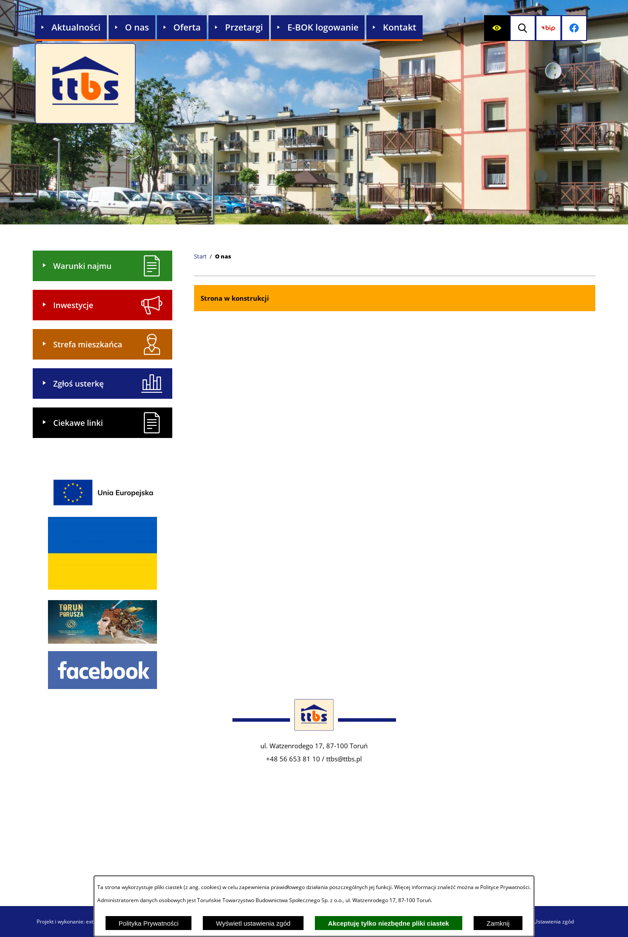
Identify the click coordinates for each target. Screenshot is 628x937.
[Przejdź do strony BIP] (552, 28)
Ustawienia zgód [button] (554, 921)
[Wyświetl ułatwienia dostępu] (497, 28)
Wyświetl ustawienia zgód (253, 923)
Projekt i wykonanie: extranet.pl (74, 921)
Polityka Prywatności (149, 923)
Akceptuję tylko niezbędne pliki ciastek (388, 923)
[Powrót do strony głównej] (200, 256)
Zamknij (498, 923)
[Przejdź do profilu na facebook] (579, 28)
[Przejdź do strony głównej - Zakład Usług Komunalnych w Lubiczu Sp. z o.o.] (85, 84)
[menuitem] (71, 28)
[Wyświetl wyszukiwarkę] (524, 28)
